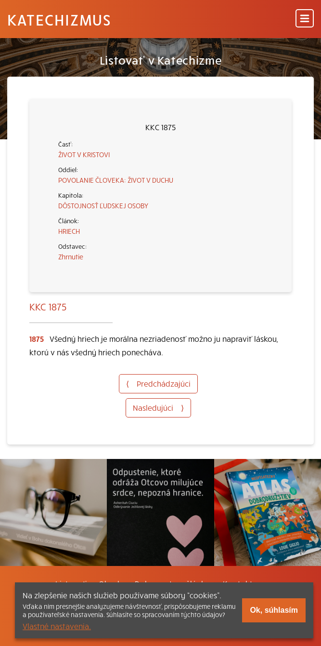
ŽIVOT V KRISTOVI (84, 154)
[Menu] (304, 19)
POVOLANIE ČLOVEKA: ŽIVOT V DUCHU (115, 179)
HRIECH (69, 231)
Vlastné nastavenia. (57, 626)
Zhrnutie (70, 256)
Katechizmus (59, 19)
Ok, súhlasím (274, 610)
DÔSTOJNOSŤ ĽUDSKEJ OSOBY (103, 205)
